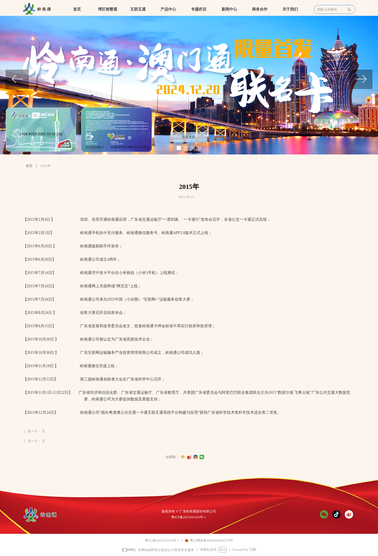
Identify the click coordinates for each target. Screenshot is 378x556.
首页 (29, 166)
